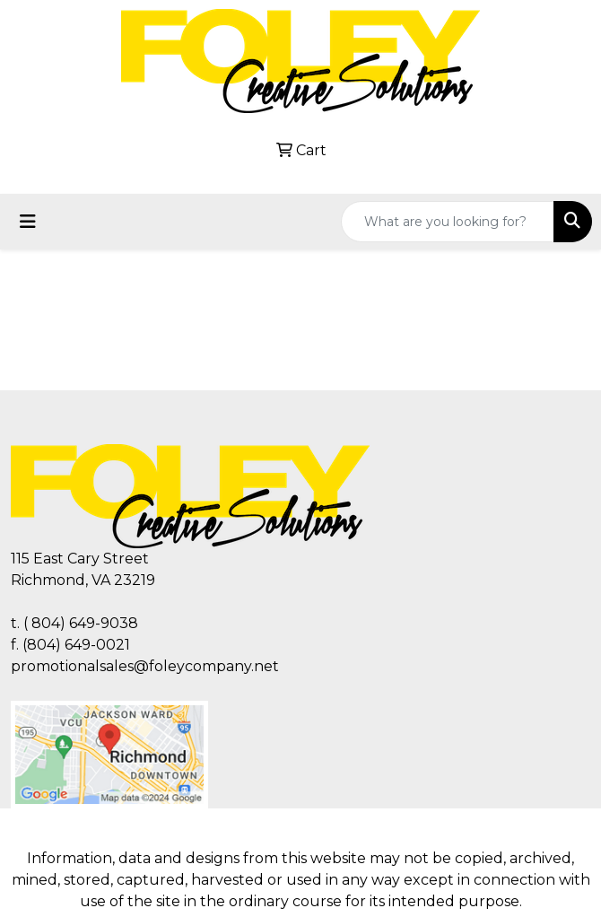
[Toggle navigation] (28, 221)
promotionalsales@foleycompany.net (145, 666)
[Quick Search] (447, 221)
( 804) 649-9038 (80, 623)
